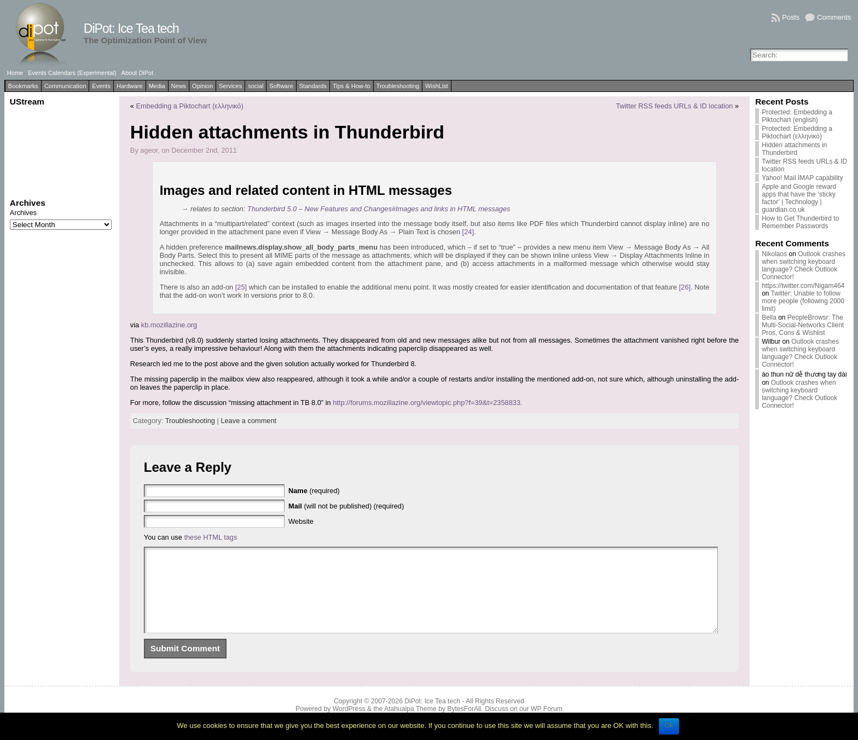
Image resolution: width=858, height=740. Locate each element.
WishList (436, 86)
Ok (669, 725)
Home (15, 73)
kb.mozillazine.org (169, 325)
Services (230, 86)
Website (301, 521)
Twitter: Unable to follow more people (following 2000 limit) (803, 301)
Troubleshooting (397, 86)
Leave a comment (248, 421)
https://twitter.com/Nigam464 (803, 286)
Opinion (202, 86)
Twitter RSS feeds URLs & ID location (674, 106)
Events (101, 86)
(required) (314, 491)
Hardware (130, 86)
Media (157, 86)
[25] (241, 287)
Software (281, 86)
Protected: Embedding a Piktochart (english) (797, 116)
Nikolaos (774, 254)
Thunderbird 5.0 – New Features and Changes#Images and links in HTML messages (379, 209)
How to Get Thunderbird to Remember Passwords (800, 222)
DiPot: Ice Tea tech (131, 28)
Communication (65, 86)
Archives (23, 213)
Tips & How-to (351, 86)
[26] (685, 287)
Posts (790, 17)
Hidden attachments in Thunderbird (794, 149)
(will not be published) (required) (346, 506)
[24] (468, 232)
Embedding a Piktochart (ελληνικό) (190, 106)
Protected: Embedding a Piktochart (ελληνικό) (797, 132)
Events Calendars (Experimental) (72, 73)
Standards (313, 86)
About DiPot (137, 73)
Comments (834, 17)
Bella (769, 317)
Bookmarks (23, 86)
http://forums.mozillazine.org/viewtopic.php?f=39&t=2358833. (427, 402)
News (179, 86)
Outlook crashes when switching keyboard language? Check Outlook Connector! (803, 265)
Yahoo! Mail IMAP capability (802, 178)
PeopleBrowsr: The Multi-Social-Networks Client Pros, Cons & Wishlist (803, 325)
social (255, 86)
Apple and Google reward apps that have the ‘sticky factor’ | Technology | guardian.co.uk (799, 198)
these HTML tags (210, 537)
